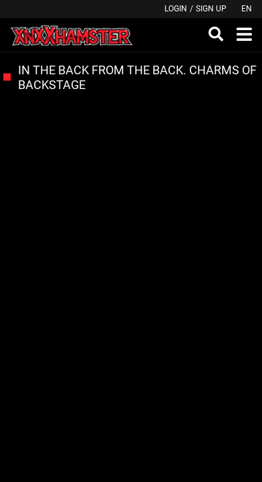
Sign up (211, 8)
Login (175, 8)
